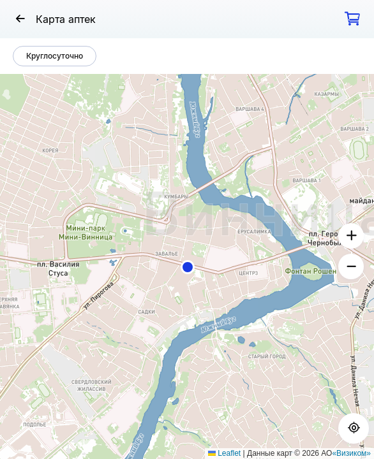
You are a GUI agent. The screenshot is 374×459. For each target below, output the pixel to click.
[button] (188, 267)
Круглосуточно (54, 56)
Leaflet (224, 453)
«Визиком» (351, 453)
